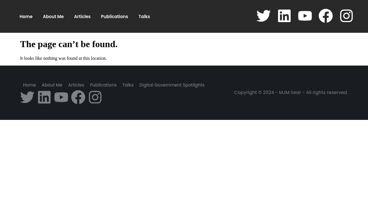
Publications (114, 16)
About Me (53, 16)
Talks (144, 16)
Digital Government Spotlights (172, 85)
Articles (82, 16)
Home (26, 16)
